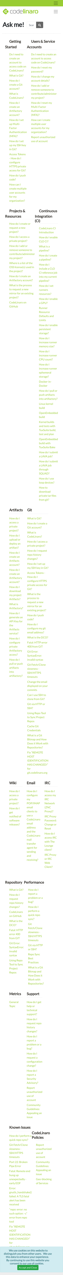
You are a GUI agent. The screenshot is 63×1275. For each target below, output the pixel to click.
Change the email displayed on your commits (37, 685)
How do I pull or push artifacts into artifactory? (48, 394)
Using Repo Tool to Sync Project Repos (36, 717)
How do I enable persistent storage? (48, 329)
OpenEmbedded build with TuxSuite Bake (48, 443)
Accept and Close (28, 1267)
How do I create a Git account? (16, 84)
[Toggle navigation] (55, 3)
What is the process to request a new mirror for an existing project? (36, 602)
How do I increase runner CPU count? (48, 355)
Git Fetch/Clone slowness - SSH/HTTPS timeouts (35, 932)
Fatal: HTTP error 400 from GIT (16, 934)
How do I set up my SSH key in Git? (17, 145)
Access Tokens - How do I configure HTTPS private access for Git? (17, 162)
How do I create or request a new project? (19, 227)
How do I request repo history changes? (37, 554)
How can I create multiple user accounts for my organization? (18, 192)
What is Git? (16, 75)
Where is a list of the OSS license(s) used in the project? (21, 267)
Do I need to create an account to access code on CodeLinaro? (17, 62)
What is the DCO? (37, 637)
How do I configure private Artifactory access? (15, 646)
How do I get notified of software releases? (15, 816)
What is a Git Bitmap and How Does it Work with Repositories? (36, 975)
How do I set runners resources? (46, 289)
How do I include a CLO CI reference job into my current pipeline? (48, 272)
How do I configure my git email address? (36, 628)
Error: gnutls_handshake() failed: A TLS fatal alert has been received (20, 1196)
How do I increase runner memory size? (48, 342)
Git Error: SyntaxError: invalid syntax (35, 655)
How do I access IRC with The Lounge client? (51, 841)
